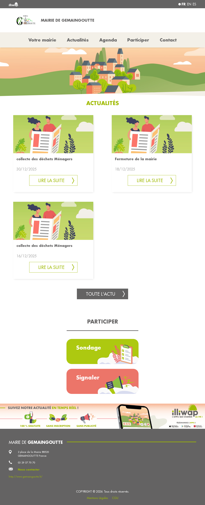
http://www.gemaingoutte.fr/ (25, 476)
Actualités (78, 40)
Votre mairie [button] (42, 40)
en (189, 4)
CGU (115, 498)
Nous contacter (29, 469)
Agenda (108, 40)
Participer (138, 40)
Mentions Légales (97, 498)
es (194, 4)
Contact (168, 40)
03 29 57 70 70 (26, 462)
